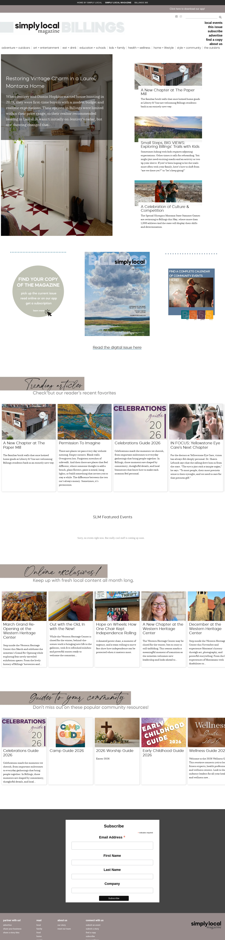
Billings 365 (141, 2)
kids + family (117, 47)
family (39, 929)
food (38, 932)
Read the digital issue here (117, 347)
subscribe (215, 31)
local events (213, 22)
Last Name (112, 870)
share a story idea (11, 932)
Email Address (112, 837)
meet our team (64, 929)
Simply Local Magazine (118, 2)
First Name (112, 856)
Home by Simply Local (89, 2)
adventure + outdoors (16, 47)
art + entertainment (46, 47)
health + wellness (139, 47)
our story (62, 925)
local (38, 925)
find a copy (214, 39)
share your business (12, 929)
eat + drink (69, 47)
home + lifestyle (164, 47)
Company (112, 884)
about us (216, 44)
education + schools (93, 47)
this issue (215, 27)
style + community (189, 47)
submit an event (93, 925)
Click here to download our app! (197, 9)
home (39, 936)
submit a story (92, 929)
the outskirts (212, 47)
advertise (215, 35)
